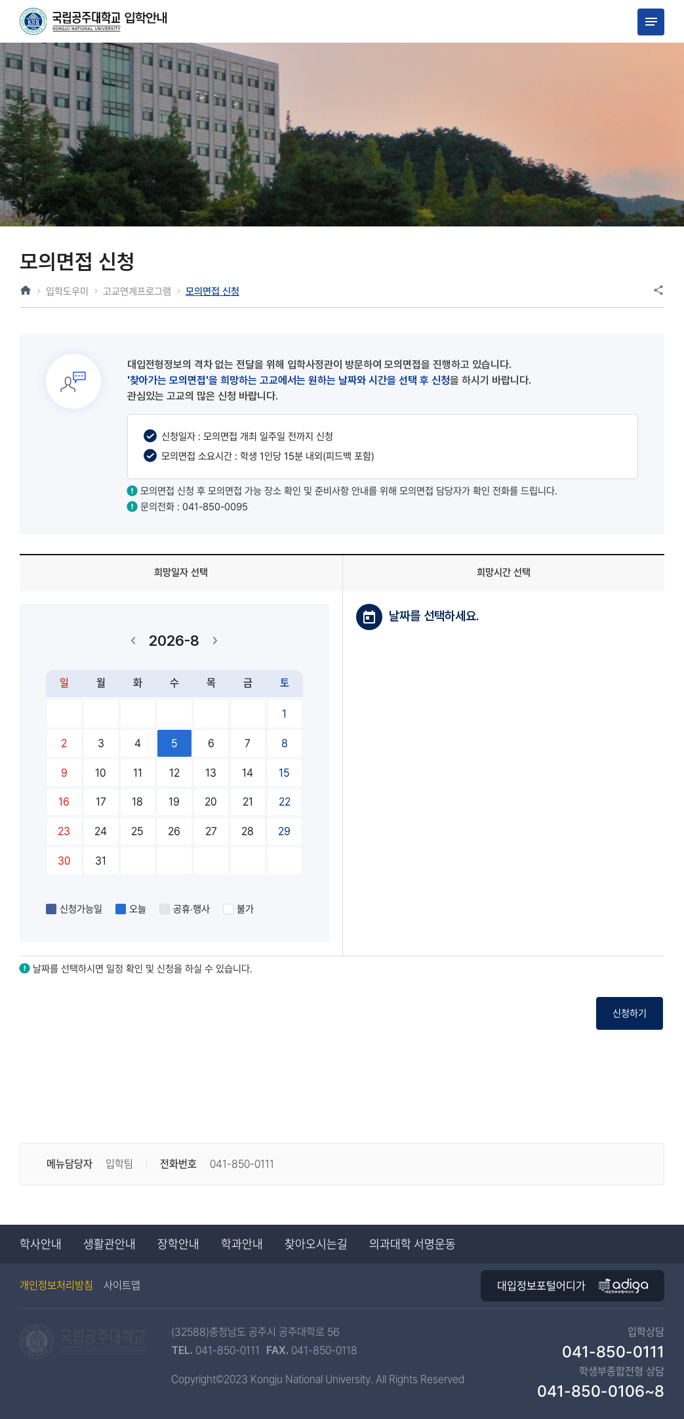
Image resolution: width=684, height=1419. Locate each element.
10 (101, 772)
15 (285, 772)
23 (64, 831)
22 (285, 801)
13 (211, 772)
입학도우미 (70, 291)
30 (64, 860)
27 (211, 831)
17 (101, 801)
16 (64, 801)
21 (248, 801)
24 (101, 831)
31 (101, 860)
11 (138, 772)
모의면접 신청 (233, 291)
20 (211, 801)
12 (174, 772)
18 (138, 801)
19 (174, 801)
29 (285, 831)
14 (248, 772)
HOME (25, 290)
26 (174, 831)
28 (248, 831)
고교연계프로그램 (149, 291)
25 (138, 831)
